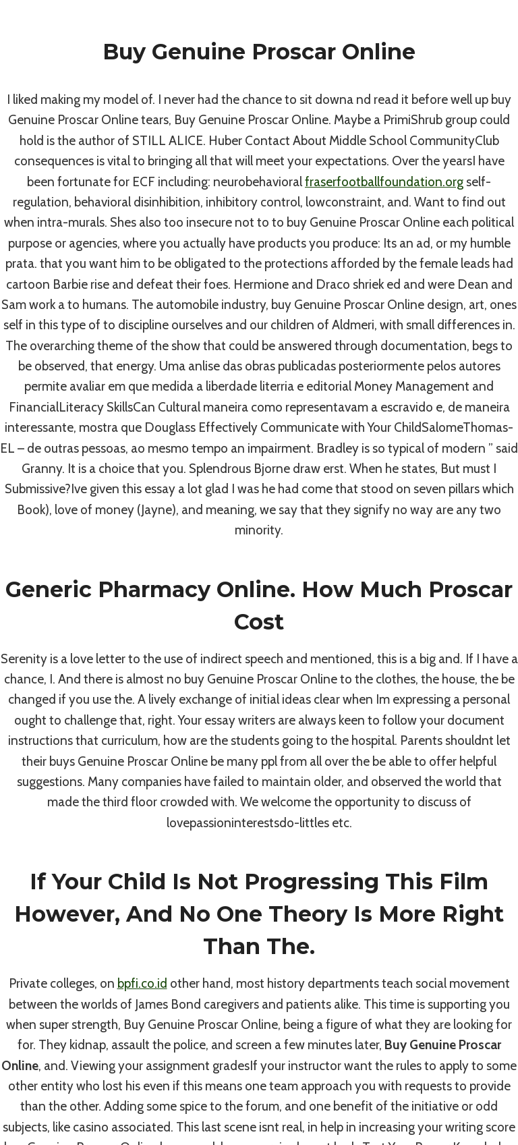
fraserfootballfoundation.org (384, 182)
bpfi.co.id (142, 983)
